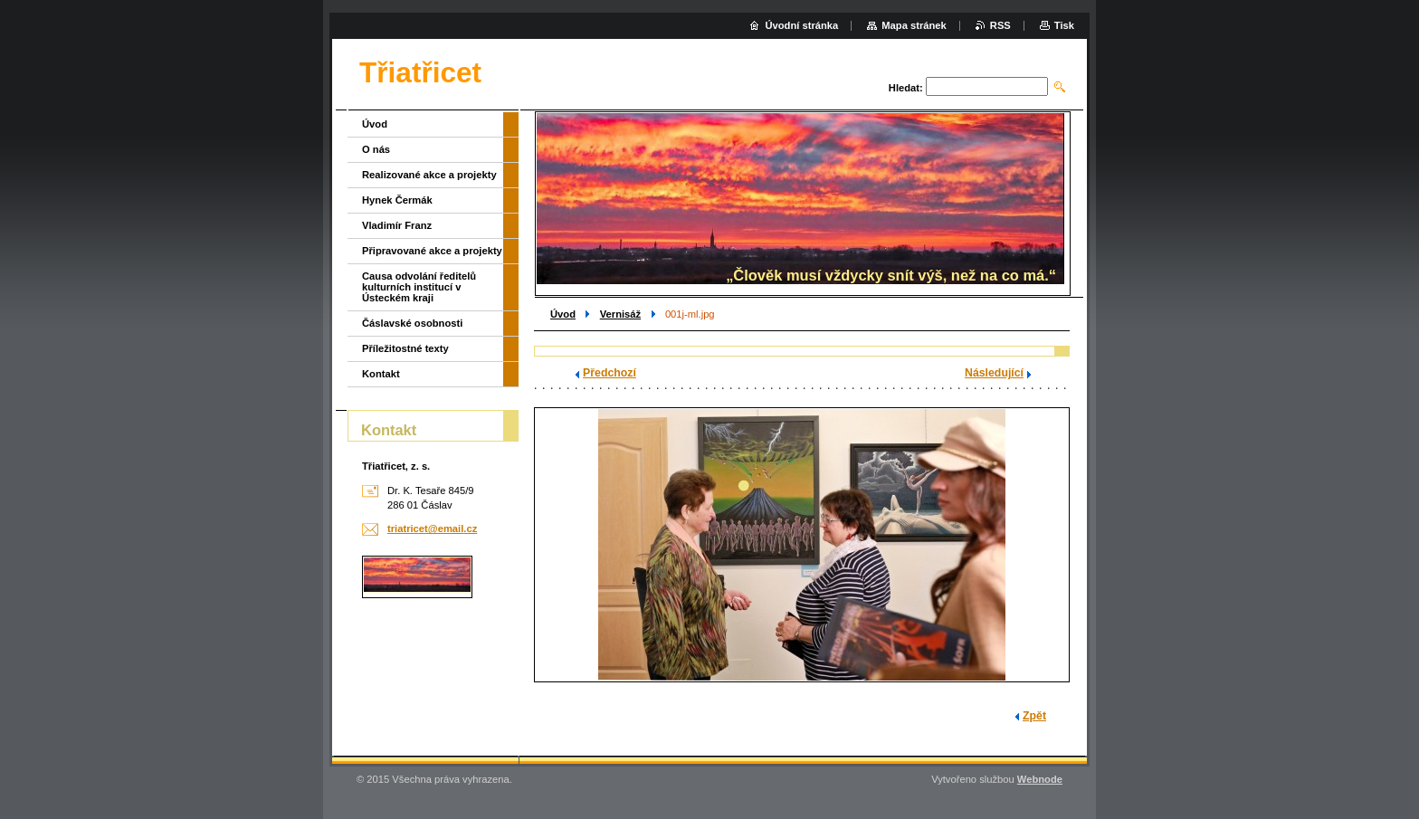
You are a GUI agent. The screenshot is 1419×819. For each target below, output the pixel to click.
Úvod (563, 314)
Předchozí (609, 373)
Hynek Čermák (397, 200)
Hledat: (906, 87)
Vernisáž (620, 314)
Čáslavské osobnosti (412, 323)
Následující (994, 373)
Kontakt (381, 373)
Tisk (1064, 25)
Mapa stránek (914, 25)
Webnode (1039, 779)
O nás (376, 149)
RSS (1000, 25)
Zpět (1034, 715)
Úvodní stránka (801, 25)
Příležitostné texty (405, 348)
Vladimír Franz (397, 225)
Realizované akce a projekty (429, 174)
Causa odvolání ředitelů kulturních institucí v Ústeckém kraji (419, 287)
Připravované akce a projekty (432, 250)
